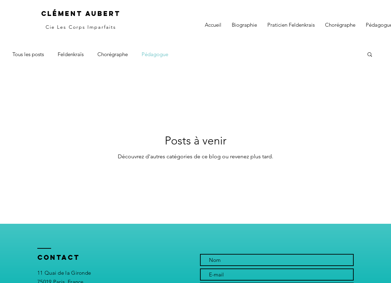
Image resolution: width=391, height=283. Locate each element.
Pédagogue (155, 54)
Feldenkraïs (71, 54)
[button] (369, 55)
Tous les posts (28, 54)
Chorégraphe (112, 54)
